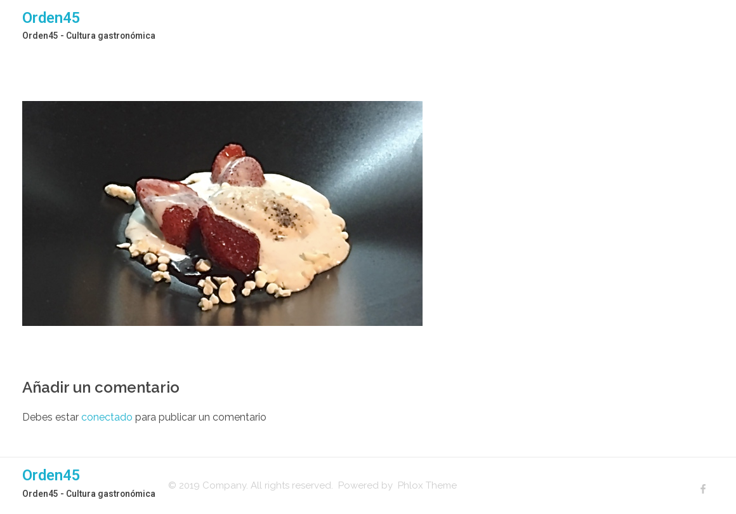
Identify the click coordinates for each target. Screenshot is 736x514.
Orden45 (51, 18)
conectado (107, 417)
